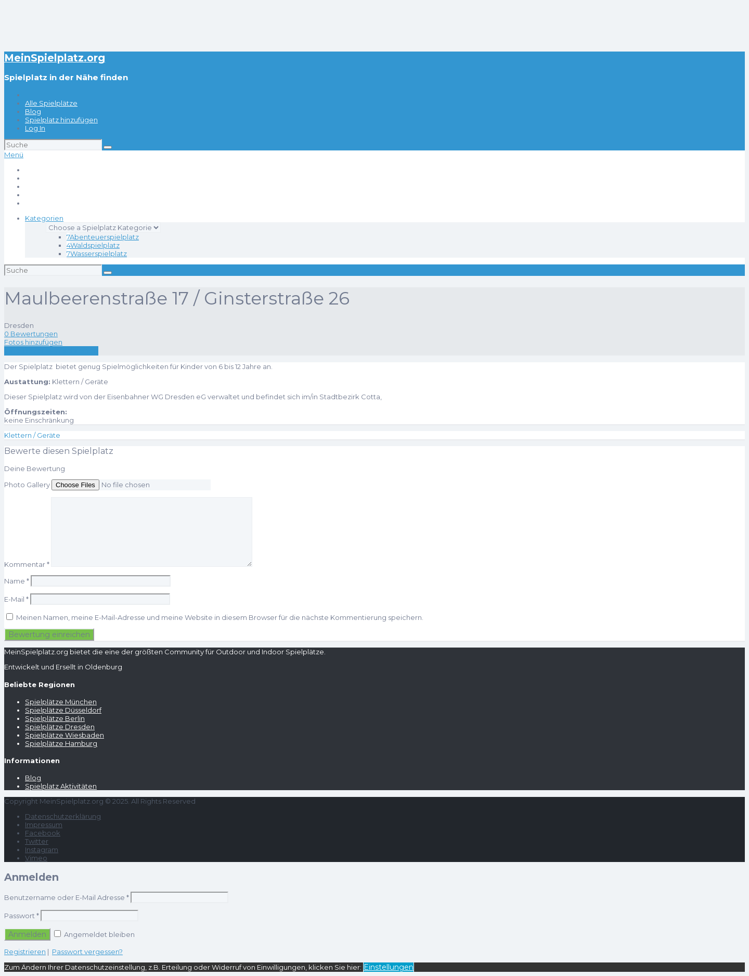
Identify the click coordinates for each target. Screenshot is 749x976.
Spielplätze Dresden (60, 727)
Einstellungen (389, 967)
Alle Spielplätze (51, 103)
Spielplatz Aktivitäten (61, 786)
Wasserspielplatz (97, 253)
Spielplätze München (61, 702)
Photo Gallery (27, 484)
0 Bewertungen (31, 333)
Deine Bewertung (34, 468)
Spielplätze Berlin (55, 718)
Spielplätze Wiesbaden (64, 735)
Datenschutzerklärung (63, 816)
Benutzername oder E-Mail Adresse (66, 897)
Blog (33, 111)
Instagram (41, 849)
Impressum (43, 824)
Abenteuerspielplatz (103, 237)
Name (16, 581)
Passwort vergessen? (87, 951)
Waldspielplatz (93, 245)
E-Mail (16, 599)
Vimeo (36, 858)
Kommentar (26, 564)
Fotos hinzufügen (33, 342)
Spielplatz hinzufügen (61, 120)
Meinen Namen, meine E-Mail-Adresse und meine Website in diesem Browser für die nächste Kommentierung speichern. (219, 617)
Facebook (42, 833)
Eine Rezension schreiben (51, 351)
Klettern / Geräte (32, 435)
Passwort (21, 915)
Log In (35, 128)
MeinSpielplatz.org (54, 58)
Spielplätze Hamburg (61, 743)
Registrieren (25, 951)
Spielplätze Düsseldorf (63, 710)
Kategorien (44, 218)
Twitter (36, 841)
